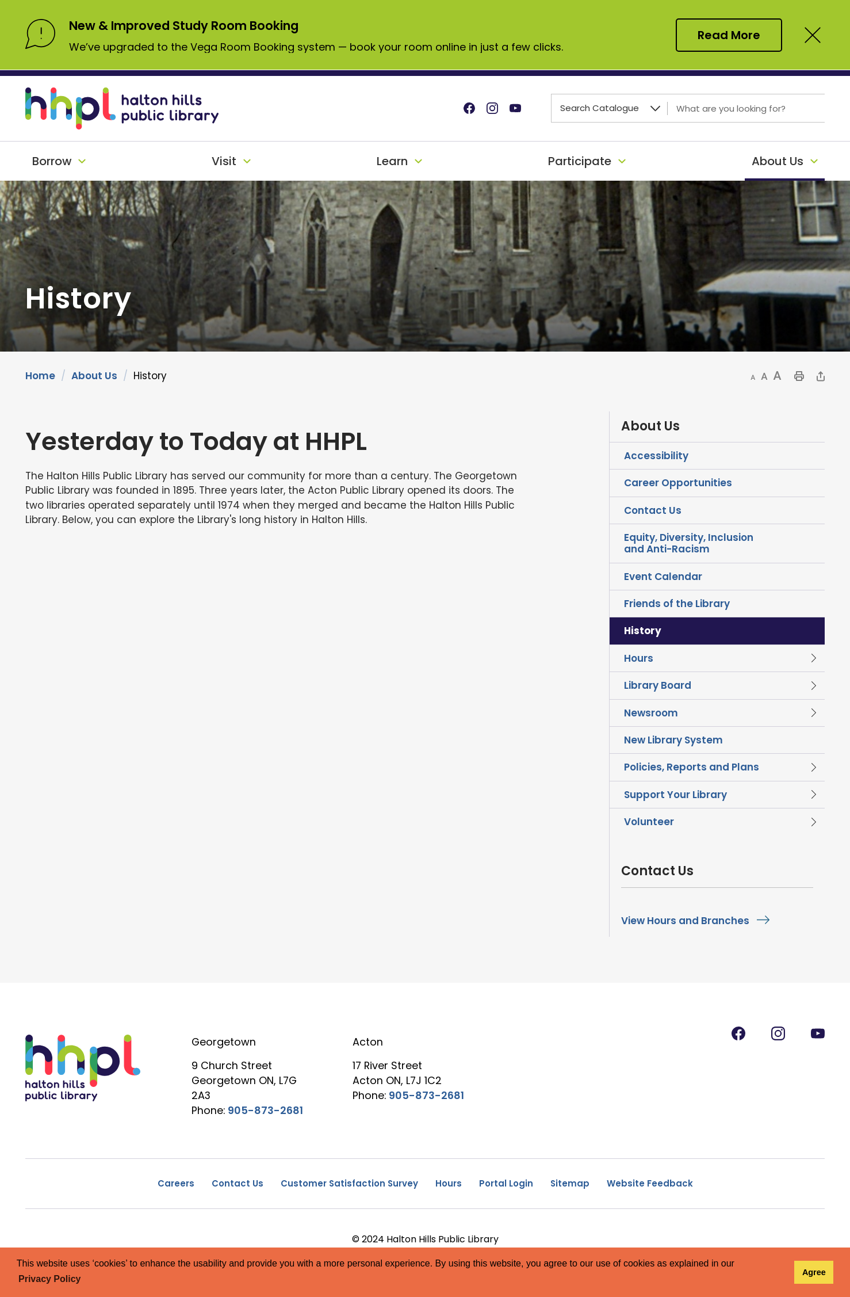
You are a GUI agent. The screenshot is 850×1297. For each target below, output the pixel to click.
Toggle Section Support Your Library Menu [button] (813, 794)
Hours (448, 1183)
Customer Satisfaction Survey (349, 1183)
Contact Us (237, 1183)
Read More (729, 35)
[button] (753, 377)
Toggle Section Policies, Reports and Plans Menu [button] (813, 767)
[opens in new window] (26, 889)
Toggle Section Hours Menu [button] (813, 658)
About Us (777, 161)
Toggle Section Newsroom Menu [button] (813, 713)
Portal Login (506, 1183)
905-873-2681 (265, 1110)
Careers (176, 1183)
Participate (579, 161)
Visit (224, 161)
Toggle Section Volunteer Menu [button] (813, 821)
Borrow (51, 161)
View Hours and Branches (685, 921)
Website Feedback (650, 1183)
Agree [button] (814, 1272)
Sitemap (569, 1183)
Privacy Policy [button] (49, 1279)
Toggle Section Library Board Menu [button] (813, 685)
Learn (392, 161)
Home (40, 376)
